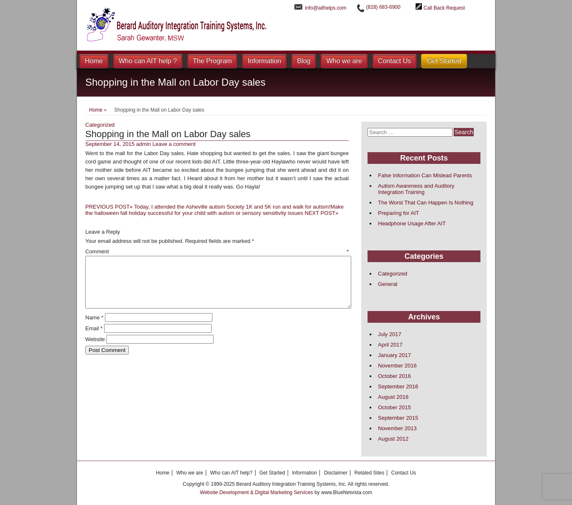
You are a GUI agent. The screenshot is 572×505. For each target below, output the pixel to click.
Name (94, 327)
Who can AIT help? (231, 473)
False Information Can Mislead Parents (425, 175)
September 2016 (398, 386)
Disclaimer (335, 473)
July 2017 (389, 334)
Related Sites (369, 473)
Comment (217, 251)
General (387, 284)
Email (93, 338)
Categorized (100, 125)
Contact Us (394, 60)
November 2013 (397, 428)
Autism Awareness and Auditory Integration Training (416, 189)
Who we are (344, 60)
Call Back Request (444, 8)
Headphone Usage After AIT (412, 223)
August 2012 (393, 439)
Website (95, 349)
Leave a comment (173, 144)
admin (143, 144)
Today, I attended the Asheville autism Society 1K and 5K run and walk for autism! (207, 207)
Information (264, 60)
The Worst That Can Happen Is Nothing (425, 202)
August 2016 (393, 397)
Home (94, 60)
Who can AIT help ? (148, 60)
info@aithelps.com (325, 8)
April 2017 (390, 345)
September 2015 (398, 418)
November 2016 (397, 365)
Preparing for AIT (398, 213)
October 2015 (394, 407)
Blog (303, 60)
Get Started (444, 60)
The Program (212, 60)
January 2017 (394, 355)
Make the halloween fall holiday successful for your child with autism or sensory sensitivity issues (214, 210)
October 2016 (394, 376)
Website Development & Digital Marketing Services (257, 492)
